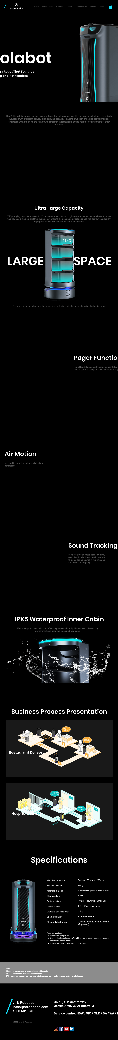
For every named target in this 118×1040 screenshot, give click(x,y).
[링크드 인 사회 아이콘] (72, 1029)
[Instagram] (56, 1029)
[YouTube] (66, 1029)
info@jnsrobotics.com (30, 1007)
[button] (47, 6)
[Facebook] (61, 1029)
